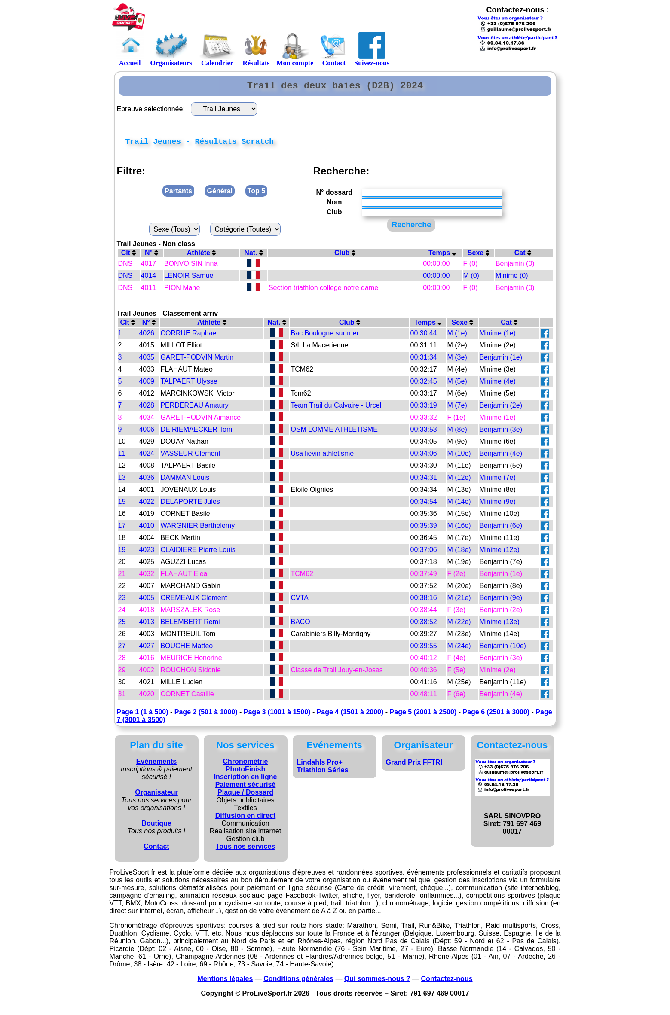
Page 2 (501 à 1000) (206, 715)
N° (151, 256)
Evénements (156, 765)
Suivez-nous (371, 49)
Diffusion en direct (245, 819)
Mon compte (294, 49)
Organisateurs (171, 49)
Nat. (253, 256)
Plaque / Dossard (245, 796)
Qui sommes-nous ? (377, 982)
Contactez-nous (447, 982)
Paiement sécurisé (245, 788)
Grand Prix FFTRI (414, 766)
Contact (334, 49)
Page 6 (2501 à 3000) (495, 715)
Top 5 (256, 194)
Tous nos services (245, 850)
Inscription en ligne (245, 780)
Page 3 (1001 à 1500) (277, 715)
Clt (128, 256)
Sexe (478, 256)
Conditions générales (298, 982)
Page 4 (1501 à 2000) (350, 715)
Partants (178, 194)
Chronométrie (245, 765)
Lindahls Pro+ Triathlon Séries (323, 769)
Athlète (201, 256)
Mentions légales (225, 982)
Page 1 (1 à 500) (142, 715)
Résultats (256, 49)
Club (344, 256)
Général (220, 194)
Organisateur (156, 796)
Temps (442, 256)
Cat (522, 256)
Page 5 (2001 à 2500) (423, 715)
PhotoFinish (245, 773)
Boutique (156, 827)
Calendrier (217, 49)
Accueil (130, 49)
